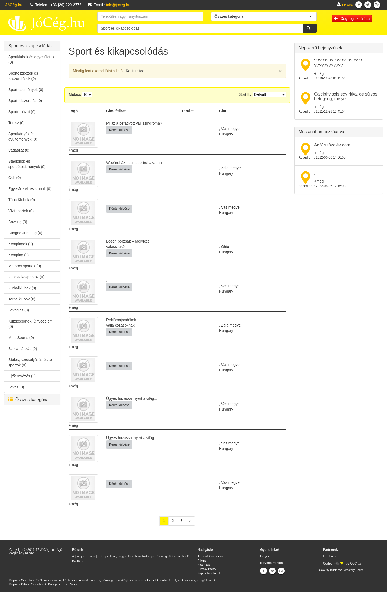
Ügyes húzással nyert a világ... (131, 398)
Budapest (54, 584)
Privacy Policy (207, 568)
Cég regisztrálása (352, 18)
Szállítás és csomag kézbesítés (56, 580)
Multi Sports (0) (21, 337)
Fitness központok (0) (26, 277)
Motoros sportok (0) (24, 266)
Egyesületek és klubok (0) (29, 189)
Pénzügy (107, 580)
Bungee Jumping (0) (25, 233)
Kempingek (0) (20, 244)
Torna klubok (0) (21, 299)
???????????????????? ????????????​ (338, 63)
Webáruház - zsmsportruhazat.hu (134, 162)
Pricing (202, 560)
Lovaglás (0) (18, 310)
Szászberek (38, 584)
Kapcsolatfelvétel (209, 573)
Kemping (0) (18, 255)
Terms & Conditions (210, 556)
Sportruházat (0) (21, 112)
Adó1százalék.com (332, 145)
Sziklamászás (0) (22, 348)
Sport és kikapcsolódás (30, 46)
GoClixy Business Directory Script (341, 570)
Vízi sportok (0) (21, 211)
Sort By (245, 94)
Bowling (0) (17, 222)
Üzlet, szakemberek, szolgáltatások (192, 580)
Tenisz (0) (16, 123)
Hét (66, 584)
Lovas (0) (16, 387)
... (107, 202)
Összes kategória (28, 399)
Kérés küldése (119, 130)
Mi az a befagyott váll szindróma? (134, 123)
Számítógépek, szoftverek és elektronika (140, 580)
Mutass (75, 94)
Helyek (264, 556)
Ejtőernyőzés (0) (22, 376)
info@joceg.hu (118, 5)
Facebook (329, 556)
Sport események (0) (25, 89)
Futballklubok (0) (22, 288)
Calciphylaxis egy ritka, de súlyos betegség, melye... (345, 96)
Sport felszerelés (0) (25, 101)
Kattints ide (135, 71)
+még (73, 150)
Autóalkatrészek (89, 580)
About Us (204, 564)
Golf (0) (14, 178)
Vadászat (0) (18, 150)
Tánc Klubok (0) (21, 200)
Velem (74, 584)
